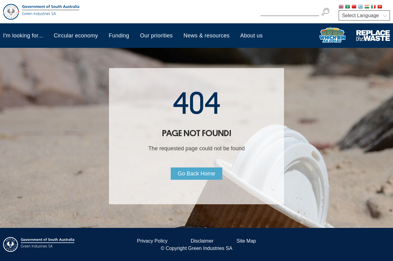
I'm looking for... (23, 36)
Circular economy (76, 36)
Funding (119, 36)
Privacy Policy (152, 241)
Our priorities (156, 36)
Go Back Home (196, 174)
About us (251, 36)
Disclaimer (202, 241)
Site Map (246, 241)
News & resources (206, 36)
